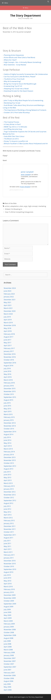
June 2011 (7, 543)
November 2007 (10, 661)
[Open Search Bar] (48, 1)
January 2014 (9, 454)
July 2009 (7, 609)
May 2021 (7, 302)
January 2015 (9, 420)
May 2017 (7, 342)
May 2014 (7, 443)
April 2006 (8, 690)
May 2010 (7, 581)
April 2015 (8, 411)
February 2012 (9, 520)
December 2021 (9, 299)
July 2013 (7, 472)
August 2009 (8, 606)
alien (21, 206)
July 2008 (7, 641)
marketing (42, 206)
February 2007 (9, 672)
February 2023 (9, 294)
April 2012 (8, 515)
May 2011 (7, 546)
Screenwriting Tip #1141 (13, 86)
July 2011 (7, 541)
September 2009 (10, 604)
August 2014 (8, 434)
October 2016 (9, 360)
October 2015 (9, 394)
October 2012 (9, 497)
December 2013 (9, 457)
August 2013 (8, 469)
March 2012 (8, 518)
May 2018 (7, 328)
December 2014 (9, 423)
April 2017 (8, 345)
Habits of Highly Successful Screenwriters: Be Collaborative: (26, 74)
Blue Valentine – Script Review (15, 65)
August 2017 (8, 337)
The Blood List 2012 (11, 139)
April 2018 (8, 331)
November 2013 (10, 460)
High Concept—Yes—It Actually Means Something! (22, 62)
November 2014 (10, 426)
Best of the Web (11, 203)
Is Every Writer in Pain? (12, 124)
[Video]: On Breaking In (13, 209)
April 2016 (8, 377)
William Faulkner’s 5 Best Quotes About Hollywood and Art (26, 143)
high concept (33, 206)
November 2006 (10, 675)
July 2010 (7, 575)
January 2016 (9, 386)
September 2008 (10, 635)
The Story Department (25, 15)
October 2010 (9, 566)
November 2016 (10, 357)
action (7, 206)
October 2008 (9, 632)
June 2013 (7, 474)
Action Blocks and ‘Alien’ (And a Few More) (19, 57)
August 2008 (8, 638)
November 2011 (10, 529)
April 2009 (8, 618)
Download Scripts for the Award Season (18, 91)
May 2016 (7, 374)
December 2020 (9, 311)
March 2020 (8, 314)
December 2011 (9, 526)
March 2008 (8, 650)
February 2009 (9, 624)
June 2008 (7, 644)
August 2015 (8, 400)
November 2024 (10, 288)
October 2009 (9, 601)
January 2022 (9, 297)
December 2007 (9, 658)
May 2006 (7, 687)
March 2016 (8, 380)
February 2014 (9, 452)
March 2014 (8, 449)
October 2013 (9, 463)
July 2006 (7, 684)
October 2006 (9, 678)
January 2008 (9, 655)
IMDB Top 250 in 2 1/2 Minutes (15, 127)
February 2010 (9, 589)
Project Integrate (25, 187)
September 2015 (10, 397)
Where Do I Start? (10, 60)
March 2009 (8, 621)
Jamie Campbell (25, 174)
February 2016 (9, 383)
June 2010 (7, 578)
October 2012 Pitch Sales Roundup (17, 112)
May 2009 (7, 615)
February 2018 (9, 334)
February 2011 (9, 555)
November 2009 (10, 598)
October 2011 (9, 532)
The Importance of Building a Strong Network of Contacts (25, 110)
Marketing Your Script (12, 103)
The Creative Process (11, 122)
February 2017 (9, 348)
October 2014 (9, 429)
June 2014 (7, 440)
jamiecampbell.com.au (16, 190)
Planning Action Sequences (14, 55)
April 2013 (8, 480)
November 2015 (10, 391)
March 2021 (8, 308)
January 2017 (9, 351)
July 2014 (7, 437)
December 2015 (9, 388)
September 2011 (10, 535)
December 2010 (9, 561)
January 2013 (9, 489)
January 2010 (9, 592)
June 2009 (7, 612)
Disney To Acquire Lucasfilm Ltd (16, 141)
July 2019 (7, 317)
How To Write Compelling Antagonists (19, 212)
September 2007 (10, 667)
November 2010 (10, 563)
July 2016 (7, 368)
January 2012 (9, 523)
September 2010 (10, 569)
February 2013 (9, 486)
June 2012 (7, 509)
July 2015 (7, 403)
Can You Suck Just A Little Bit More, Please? (20, 76)
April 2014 (8, 446)
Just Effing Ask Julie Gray (13, 129)
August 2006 (8, 681)
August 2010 (8, 572)
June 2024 (7, 291)
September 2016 (10, 363)
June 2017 (7, 340)
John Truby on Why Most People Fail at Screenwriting (23, 100)
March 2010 (8, 586)
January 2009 (9, 627)
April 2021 (8, 305)
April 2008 (8, 647)
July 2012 (7, 506)
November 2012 (10, 495)
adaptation (14, 206)
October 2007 (9, 664)
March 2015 (8, 414)
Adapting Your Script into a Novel (16, 88)
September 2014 (10, 431)
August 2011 (8, 538)
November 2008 (10, 629)
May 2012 (7, 512)
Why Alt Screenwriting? (12, 81)
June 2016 (7, 371)
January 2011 (9, 558)
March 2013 (8, 483)
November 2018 (10, 325)
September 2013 (10, 466)
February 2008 (9, 652)
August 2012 (8, 503)
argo (25, 206)
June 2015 (7, 406)
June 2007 (7, 670)
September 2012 (10, 500)
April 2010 (8, 584)
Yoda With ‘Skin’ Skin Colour (14, 136)
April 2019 (8, 320)
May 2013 (7, 477)
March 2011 (8, 552)
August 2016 (8, 365)
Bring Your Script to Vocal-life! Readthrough (20, 84)
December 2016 (9, 354)
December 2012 (9, 492)
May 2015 (7, 409)
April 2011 (8, 549)
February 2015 (9, 417)
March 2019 (8, 322)
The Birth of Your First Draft (14, 79)
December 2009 (9, 595)
